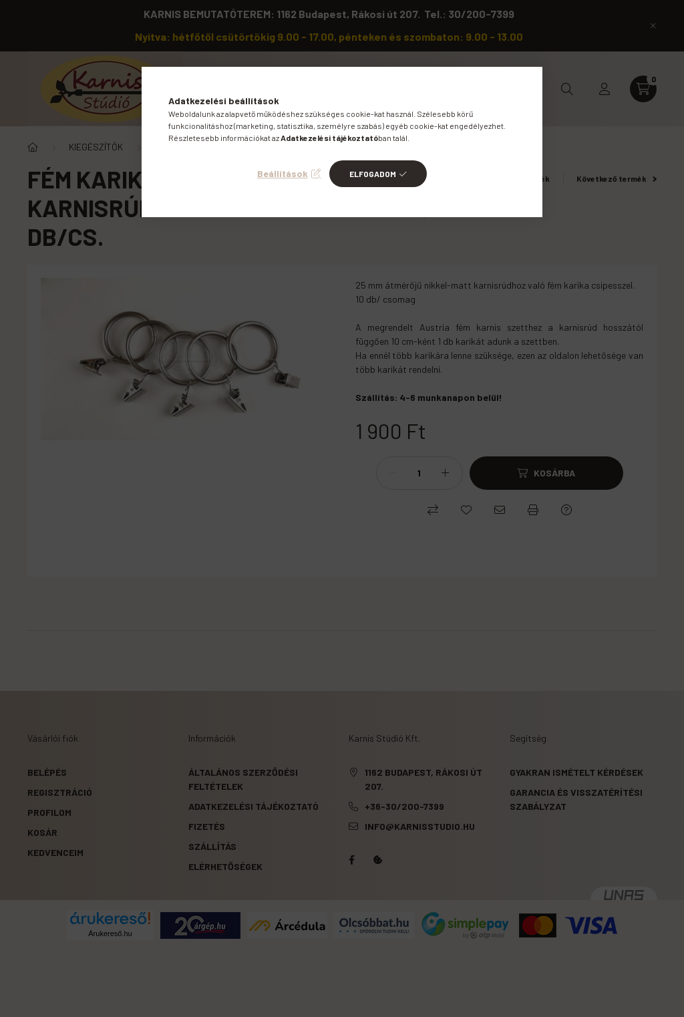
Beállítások (282, 173)
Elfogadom (372, 173)
